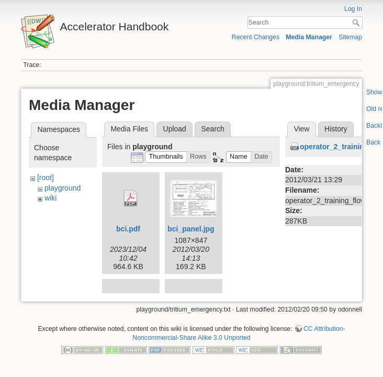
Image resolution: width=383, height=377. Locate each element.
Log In (353, 9)
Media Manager (309, 37)
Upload (174, 129)
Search (357, 22)
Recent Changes (255, 37)
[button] (166, 157)
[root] (45, 177)
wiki (50, 198)
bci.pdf (128, 229)
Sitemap (350, 37)
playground (62, 188)
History (335, 129)
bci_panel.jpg (190, 229)
